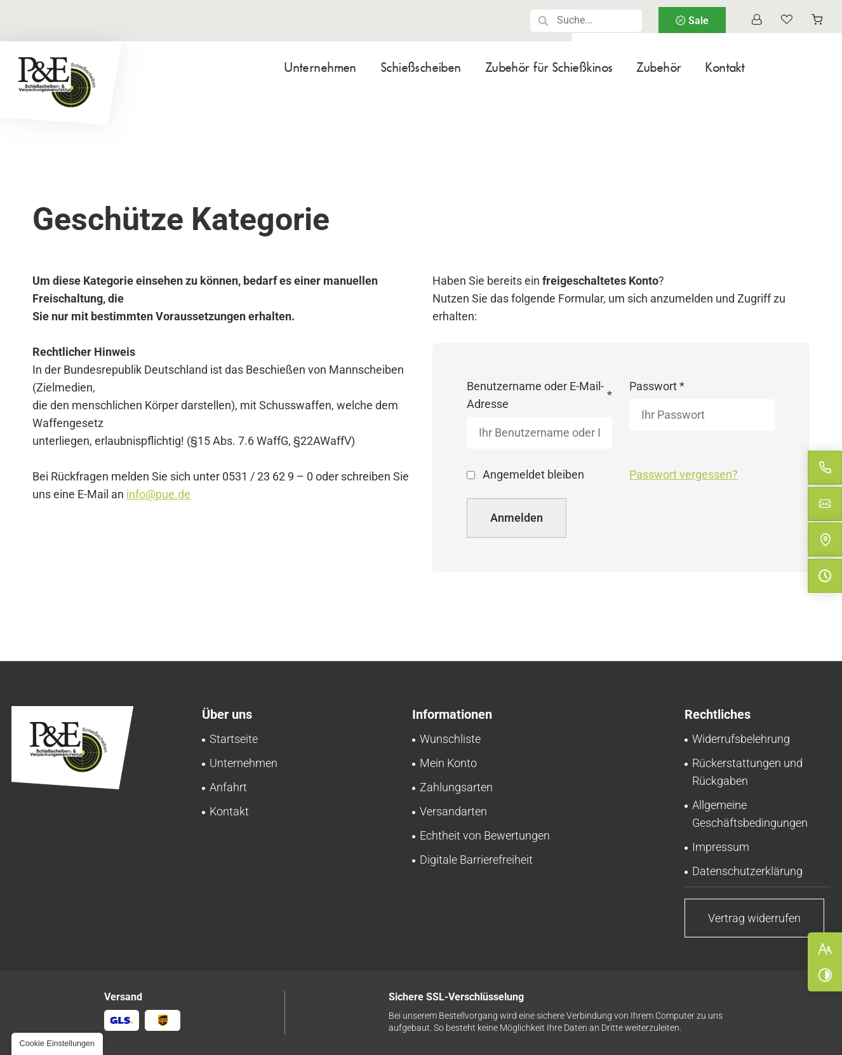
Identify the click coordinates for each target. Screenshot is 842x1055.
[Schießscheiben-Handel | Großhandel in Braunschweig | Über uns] (243, 763)
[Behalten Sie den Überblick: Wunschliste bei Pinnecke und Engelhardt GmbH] (450, 738)
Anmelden (516, 517)
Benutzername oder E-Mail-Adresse (540, 395)
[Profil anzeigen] (756, 20)
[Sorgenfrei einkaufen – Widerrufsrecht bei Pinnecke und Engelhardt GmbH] (741, 738)
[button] (543, 20)
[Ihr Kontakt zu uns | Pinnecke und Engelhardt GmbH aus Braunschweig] (229, 811)
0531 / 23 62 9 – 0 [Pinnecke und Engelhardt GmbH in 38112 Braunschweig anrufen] (267, 476)
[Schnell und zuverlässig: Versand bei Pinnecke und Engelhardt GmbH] (453, 811)
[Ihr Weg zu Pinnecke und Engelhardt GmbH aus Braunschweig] (228, 787)
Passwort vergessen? (683, 474)
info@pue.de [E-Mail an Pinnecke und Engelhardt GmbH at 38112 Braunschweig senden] (158, 494)
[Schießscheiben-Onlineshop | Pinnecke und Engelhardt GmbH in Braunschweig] (234, 738)
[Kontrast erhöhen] (824, 974)
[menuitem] (260, 76)
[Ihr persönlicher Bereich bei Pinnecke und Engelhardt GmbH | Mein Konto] (448, 763)
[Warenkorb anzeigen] (817, 20)
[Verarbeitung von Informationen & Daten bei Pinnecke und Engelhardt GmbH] (747, 871)
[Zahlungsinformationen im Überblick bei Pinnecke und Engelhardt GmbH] (456, 787)
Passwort (657, 386)
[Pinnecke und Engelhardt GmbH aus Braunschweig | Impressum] (720, 847)
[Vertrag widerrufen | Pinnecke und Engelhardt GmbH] (754, 918)
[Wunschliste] (786, 20)
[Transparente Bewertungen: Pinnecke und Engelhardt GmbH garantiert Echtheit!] (485, 835)
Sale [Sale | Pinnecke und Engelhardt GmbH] (697, 21)
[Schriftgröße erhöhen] (824, 948)
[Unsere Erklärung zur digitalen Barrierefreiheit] (476, 859)
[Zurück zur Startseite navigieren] (61, 83)
